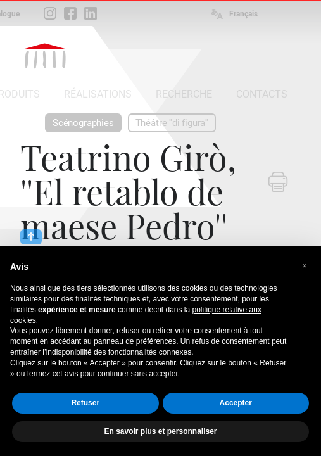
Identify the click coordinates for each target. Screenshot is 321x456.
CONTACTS (261, 94)
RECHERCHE (184, 94)
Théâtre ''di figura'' (171, 123)
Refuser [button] (85, 402)
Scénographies (83, 123)
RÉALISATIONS (98, 94)
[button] (304, 266)
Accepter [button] (236, 402)
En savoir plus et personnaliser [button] (160, 431)
